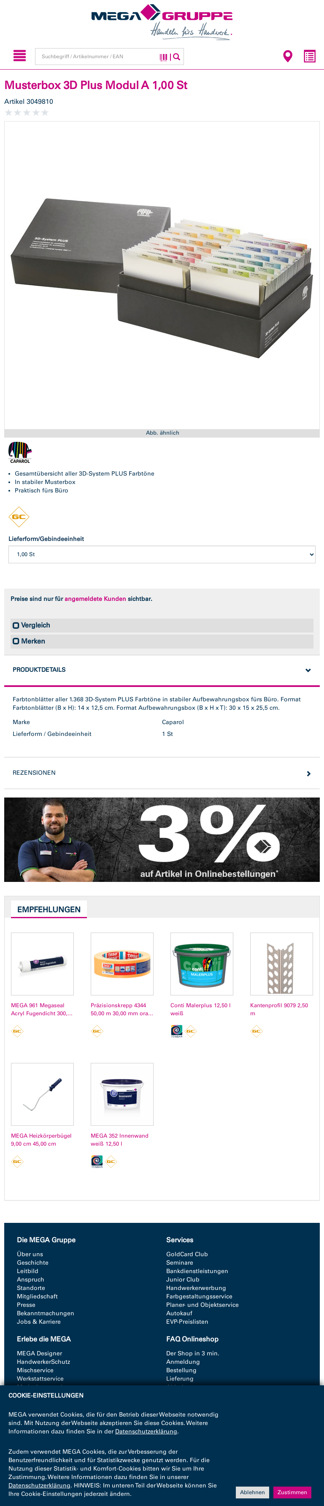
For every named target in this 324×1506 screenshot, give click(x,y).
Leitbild (27, 1271)
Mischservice (35, 1370)
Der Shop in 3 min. (192, 1353)
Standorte (31, 1288)
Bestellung (181, 1370)
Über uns (30, 1254)
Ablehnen (252, 1492)
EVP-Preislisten (187, 1321)
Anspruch (30, 1279)
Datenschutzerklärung (146, 1431)
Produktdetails (39, 669)
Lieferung (180, 1378)
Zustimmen (292, 1492)
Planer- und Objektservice (202, 1305)
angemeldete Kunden (95, 599)
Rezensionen (34, 772)
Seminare (179, 1262)
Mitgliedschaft (37, 1296)
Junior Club (183, 1279)
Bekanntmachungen (45, 1313)
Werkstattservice (40, 1378)
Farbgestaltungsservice (199, 1296)
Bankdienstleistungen (197, 1271)
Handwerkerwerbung (196, 1288)
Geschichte (33, 1262)
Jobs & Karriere (39, 1321)
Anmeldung (183, 1361)
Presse (26, 1305)
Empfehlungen (49, 909)
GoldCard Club (187, 1254)
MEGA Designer (39, 1353)
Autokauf (179, 1313)
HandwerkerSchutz (43, 1361)
